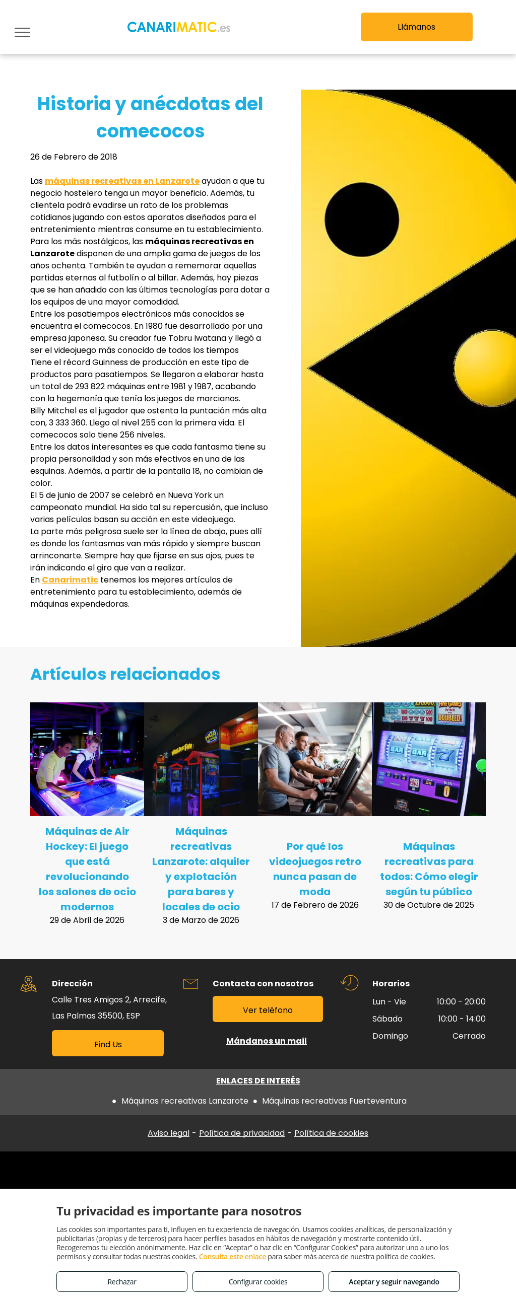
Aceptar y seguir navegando (394, 1281)
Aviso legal (168, 1133)
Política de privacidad (242, 1133)
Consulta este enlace (232, 1256)
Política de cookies (331, 1133)
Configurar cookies (258, 1281)
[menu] (22, 32)
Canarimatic (70, 580)
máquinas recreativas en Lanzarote (122, 181)
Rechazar (121, 1281)
